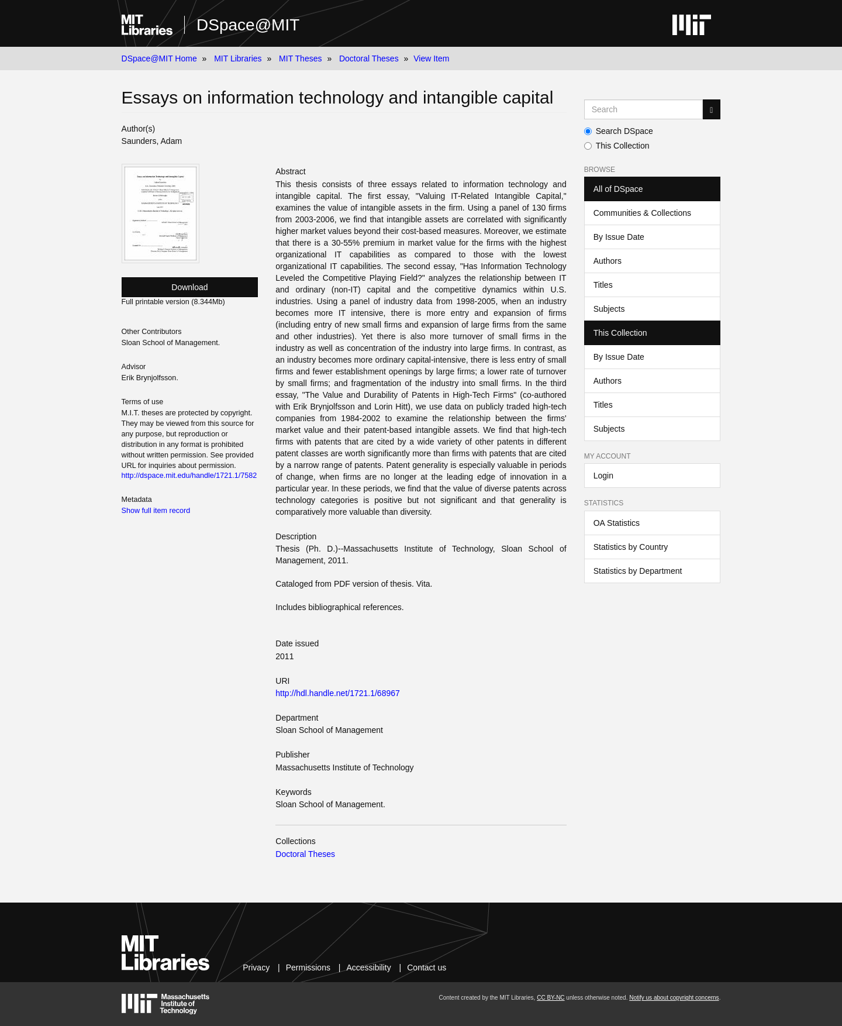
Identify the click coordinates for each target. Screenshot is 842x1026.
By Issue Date (618, 237)
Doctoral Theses (369, 58)
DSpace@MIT (247, 25)
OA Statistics (616, 523)
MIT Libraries (237, 58)
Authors (607, 261)
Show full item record (156, 511)
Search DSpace (618, 131)
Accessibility (368, 967)
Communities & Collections (642, 213)
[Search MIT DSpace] (643, 109)
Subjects (609, 309)
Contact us (426, 967)
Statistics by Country (630, 547)
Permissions (308, 967)
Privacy (256, 967)
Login (603, 475)
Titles (603, 285)
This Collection (617, 145)
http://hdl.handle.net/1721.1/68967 (337, 693)
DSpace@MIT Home (159, 58)
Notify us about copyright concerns (674, 997)
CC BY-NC (550, 997)
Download (189, 287)
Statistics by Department (637, 571)
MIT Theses (300, 58)
